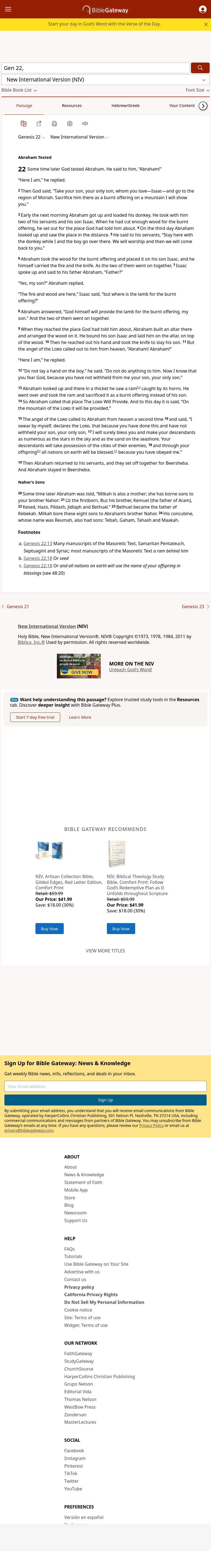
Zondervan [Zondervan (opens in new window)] (75, 1415)
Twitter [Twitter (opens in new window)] (71, 1481)
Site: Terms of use (82, 1318)
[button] (203, 9)
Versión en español (84, 1517)
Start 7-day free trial (35, 717)
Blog (69, 1205)
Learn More (80, 717)
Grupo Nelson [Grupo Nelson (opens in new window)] (78, 1384)
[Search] (200, 68)
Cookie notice (78, 1310)
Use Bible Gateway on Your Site (96, 1264)
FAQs (69, 1249)
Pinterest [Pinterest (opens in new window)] (73, 1466)
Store (69, 1198)
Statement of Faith (83, 1182)
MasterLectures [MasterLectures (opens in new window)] (80, 1422)
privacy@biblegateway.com (28, 1130)
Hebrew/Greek (73, 105)
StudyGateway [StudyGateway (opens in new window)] (79, 1361)
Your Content (108, 105)
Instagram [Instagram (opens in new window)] (75, 1458)
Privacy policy (79, 1287)
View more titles (105, 951)
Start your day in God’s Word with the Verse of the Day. (104, 24)
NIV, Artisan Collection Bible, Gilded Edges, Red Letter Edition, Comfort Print (69, 882)
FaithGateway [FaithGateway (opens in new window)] (78, 1353)
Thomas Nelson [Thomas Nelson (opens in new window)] (80, 1399)
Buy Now (49, 928)
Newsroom (75, 1213)
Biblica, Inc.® (31, 642)
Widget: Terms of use (86, 1325)
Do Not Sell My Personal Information (104, 1302)
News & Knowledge (84, 1175)
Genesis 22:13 (38, 543)
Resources (40, 105)
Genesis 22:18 (38, 558)
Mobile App (76, 1190)
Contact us (75, 1279)
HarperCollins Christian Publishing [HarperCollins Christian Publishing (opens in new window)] (99, 1377)
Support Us (75, 1220)
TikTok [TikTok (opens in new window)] (70, 1473)
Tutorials (73, 1256)
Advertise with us (82, 1272)
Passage (14, 105)
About (70, 1167)
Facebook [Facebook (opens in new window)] (74, 1451)
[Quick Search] (95, 68)
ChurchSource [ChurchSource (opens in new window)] (78, 1369)
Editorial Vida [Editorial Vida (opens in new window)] (77, 1392)
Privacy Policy (151, 1125)
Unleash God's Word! (130, 670)
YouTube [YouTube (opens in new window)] (73, 1489)
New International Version (47, 626)
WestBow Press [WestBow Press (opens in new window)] (80, 1407)
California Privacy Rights (91, 1294)
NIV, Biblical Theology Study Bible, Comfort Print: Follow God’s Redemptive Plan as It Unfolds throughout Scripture (137, 884)
